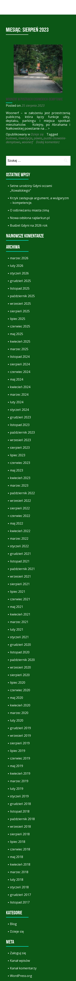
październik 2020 (22, 660)
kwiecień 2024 (20, 387)
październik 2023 (22, 432)
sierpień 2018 (20, 834)
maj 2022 (16, 523)
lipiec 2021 (17, 591)
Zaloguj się (18, 953)
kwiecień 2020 (20, 705)
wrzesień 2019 (20, 735)
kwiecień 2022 (20, 531)
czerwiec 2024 (20, 372)
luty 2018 (16, 879)
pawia (38, 138)
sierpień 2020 (20, 675)
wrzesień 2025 (20, 303)
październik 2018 (22, 819)
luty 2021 (16, 629)
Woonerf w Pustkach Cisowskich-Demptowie (34, 99)
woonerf (27, 142)
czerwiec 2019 (20, 758)
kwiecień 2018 (20, 864)
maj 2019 (16, 766)
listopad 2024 (20, 356)
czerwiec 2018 (20, 849)
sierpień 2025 (20, 311)
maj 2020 (16, 698)
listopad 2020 (20, 652)
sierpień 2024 (20, 364)
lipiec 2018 (17, 842)
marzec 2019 (19, 781)
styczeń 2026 (19, 273)
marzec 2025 (19, 349)
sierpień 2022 (20, 508)
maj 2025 (16, 334)
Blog (13, 924)
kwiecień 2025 (20, 341)
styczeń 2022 (19, 546)
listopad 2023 (20, 425)
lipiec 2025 (17, 319)
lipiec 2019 (17, 751)
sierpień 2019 (20, 743)
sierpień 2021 (20, 584)
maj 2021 (16, 607)
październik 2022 (22, 493)
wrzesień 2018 (20, 826)
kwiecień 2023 (20, 478)
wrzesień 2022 (20, 500)
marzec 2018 (19, 872)
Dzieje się (37, 134)
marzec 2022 (19, 538)
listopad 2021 (20, 561)
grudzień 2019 (20, 728)
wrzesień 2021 (20, 576)
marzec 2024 (19, 394)
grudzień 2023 (20, 417)
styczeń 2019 (19, 796)
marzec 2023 (19, 485)
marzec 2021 (19, 622)
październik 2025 (22, 296)
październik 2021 (22, 569)
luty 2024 (16, 402)
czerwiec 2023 (20, 463)
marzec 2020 (19, 713)
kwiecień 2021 (20, 614)
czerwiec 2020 (20, 690)
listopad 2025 (20, 288)
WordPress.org (21, 976)
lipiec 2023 (17, 455)
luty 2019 (16, 788)
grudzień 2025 (20, 281)
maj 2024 (16, 379)
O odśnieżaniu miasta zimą (29, 210)
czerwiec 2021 (20, 599)
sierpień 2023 (20, 447)
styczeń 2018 (19, 887)
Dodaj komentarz (48, 142)
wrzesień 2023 (20, 440)
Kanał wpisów (20, 960)
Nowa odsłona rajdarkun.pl (30, 218)
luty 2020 (16, 720)
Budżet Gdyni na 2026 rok (28, 225)
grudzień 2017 (20, 895)
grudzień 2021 (20, 554)
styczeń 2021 (19, 637)
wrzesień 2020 (20, 667)
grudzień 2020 (20, 644)
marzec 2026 (19, 258)
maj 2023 (16, 470)
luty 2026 (16, 266)
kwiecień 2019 (20, 773)
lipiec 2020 (17, 682)
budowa (11, 138)
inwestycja (25, 138)
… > (47, 128)
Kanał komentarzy (23, 968)
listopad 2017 (20, 902)
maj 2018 (16, 857)
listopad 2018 (20, 811)
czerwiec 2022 (20, 516)
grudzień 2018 (20, 804)
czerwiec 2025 (20, 326)
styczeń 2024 (19, 410)
